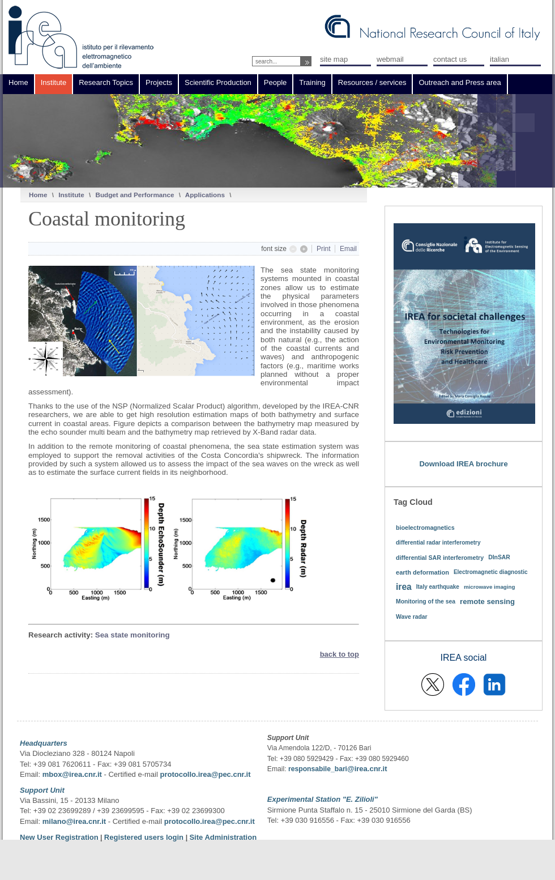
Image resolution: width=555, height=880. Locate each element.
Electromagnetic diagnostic (491, 572)
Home (38, 194)
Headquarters (43, 743)
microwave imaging (489, 587)
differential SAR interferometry (440, 557)
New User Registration (59, 837)
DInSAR (499, 557)
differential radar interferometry (438, 542)
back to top (339, 654)
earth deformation (422, 572)
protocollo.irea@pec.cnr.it (205, 774)
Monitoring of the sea (425, 601)
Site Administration (223, 837)
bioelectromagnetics (425, 527)
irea (404, 587)
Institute (71, 194)
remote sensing (487, 601)
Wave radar (412, 617)
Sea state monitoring (132, 635)
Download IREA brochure (463, 464)
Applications (205, 194)
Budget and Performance (134, 194)
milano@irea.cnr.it (74, 821)
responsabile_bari (317, 769)
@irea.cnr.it (367, 768)
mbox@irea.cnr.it (72, 774)
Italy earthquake (437, 587)
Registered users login (145, 837)
